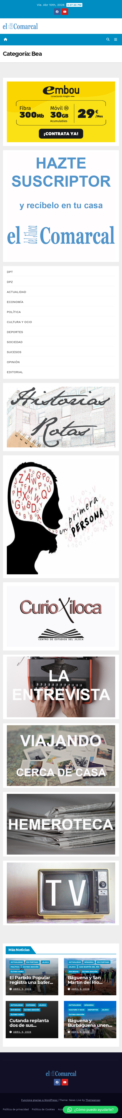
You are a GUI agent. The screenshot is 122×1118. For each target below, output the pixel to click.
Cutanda (30, 1005)
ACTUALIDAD (16, 292)
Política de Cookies (43, 1109)
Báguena (89, 962)
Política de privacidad (16, 1109)
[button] (107, 39)
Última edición (31, 967)
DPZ (10, 282)
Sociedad (74, 971)
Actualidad (17, 962)
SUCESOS (14, 352)
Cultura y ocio (76, 1010)
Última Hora (17, 971)
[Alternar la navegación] (115, 39)
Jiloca (45, 962)
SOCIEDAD (15, 342)
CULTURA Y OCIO (19, 322)
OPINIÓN (13, 362)
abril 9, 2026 (22, 989)
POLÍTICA (14, 312)
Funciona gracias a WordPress (39, 1100)
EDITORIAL (15, 372)
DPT (10, 272)
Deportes (93, 1010)
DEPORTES (15, 332)
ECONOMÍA (15, 302)
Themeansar (93, 1100)
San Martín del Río (89, 967)
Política (15, 967)
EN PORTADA (32, 962)
